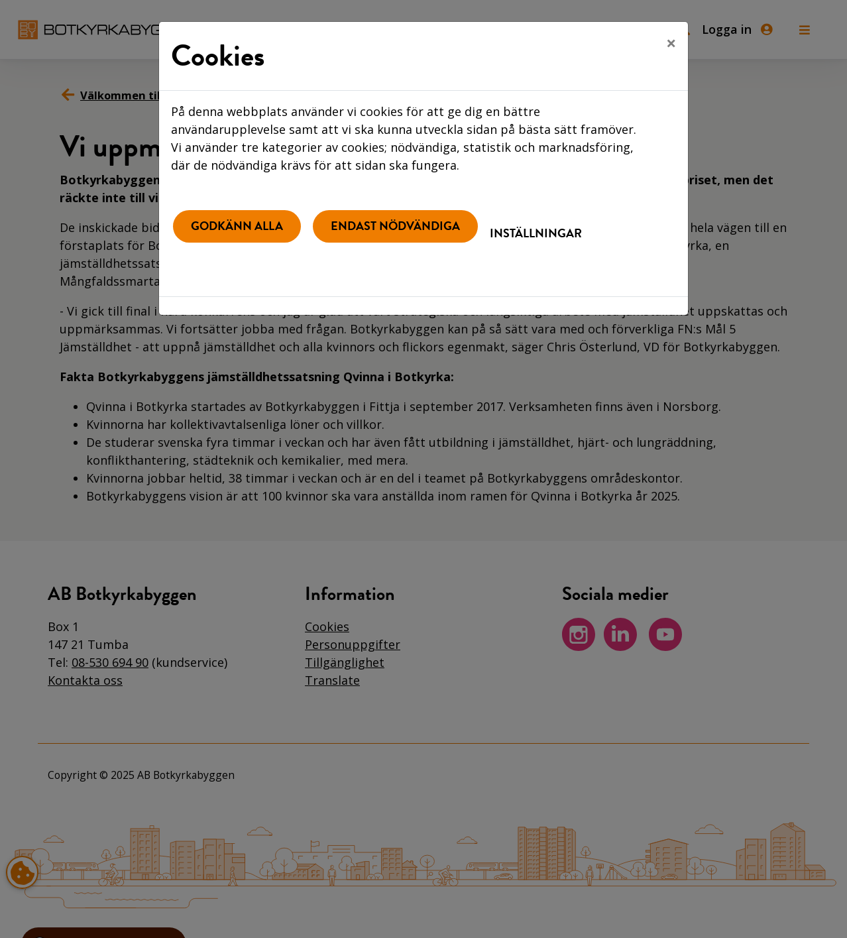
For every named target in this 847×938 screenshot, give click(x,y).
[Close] (671, 43)
